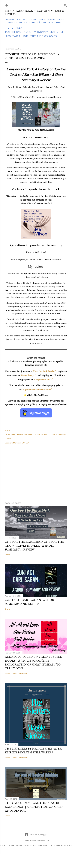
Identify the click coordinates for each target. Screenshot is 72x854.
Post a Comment (19, 673)
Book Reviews (17, 434)
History (40, 434)
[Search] (65, 5)
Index (17, 27)
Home (8, 27)
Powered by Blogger (36, 835)
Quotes (8, 438)
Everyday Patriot (44, 32)
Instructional (49, 434)
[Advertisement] (36, 473)
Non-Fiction (61, 434)
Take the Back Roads (18, 32)
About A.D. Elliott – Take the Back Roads (31, 36)
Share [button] (7, 430)
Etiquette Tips (30, 434)
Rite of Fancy (28, 375)
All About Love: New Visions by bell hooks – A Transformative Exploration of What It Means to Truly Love (33, 662)
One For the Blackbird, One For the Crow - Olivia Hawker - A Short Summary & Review (34, 545)
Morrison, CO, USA (21, 443)
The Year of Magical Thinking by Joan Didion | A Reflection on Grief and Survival (34, 807)
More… (61, 32)
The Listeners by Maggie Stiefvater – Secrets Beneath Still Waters (34, 750)
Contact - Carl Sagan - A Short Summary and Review (30, 602)
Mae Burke (44, 840)
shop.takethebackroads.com (37, 389)
